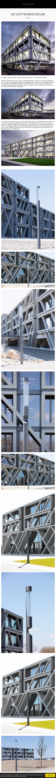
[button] (1, 4)
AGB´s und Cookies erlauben (50, 775)
